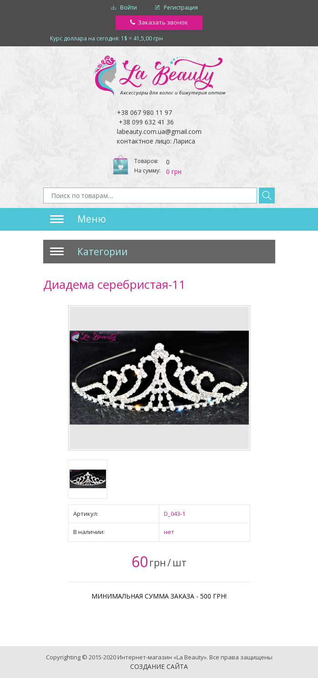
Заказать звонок (163, 22)
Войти (128, 7)
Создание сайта (159, 666)
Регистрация (181, 7)
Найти (267, 195)
